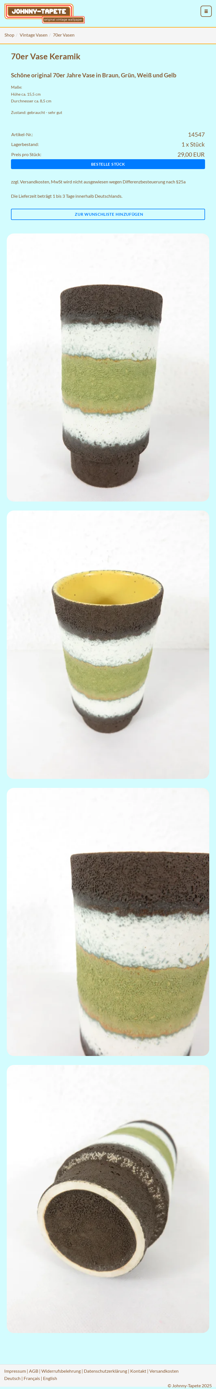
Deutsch (12, 1378)
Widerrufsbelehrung (61, 1371)
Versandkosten (34, 181)
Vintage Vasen (34, 34)
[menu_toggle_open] (206, 11)
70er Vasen (64, 34)
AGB (33, 1371)
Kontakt (138, 1371)
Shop (9, 34)
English (50, 1378)
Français (32, 1378)
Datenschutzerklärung (105, 1371)
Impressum (15, 1371)
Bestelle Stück (108, 164)
